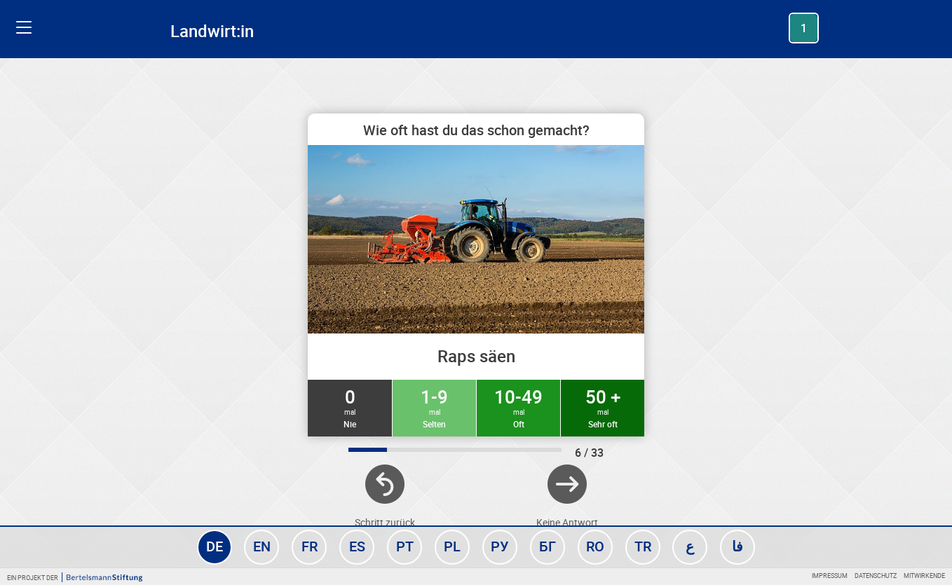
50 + (602, 407)
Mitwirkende (924, 575)
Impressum (830, 575)
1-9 (434, 407)
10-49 (518, 407)
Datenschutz (876, 575)
